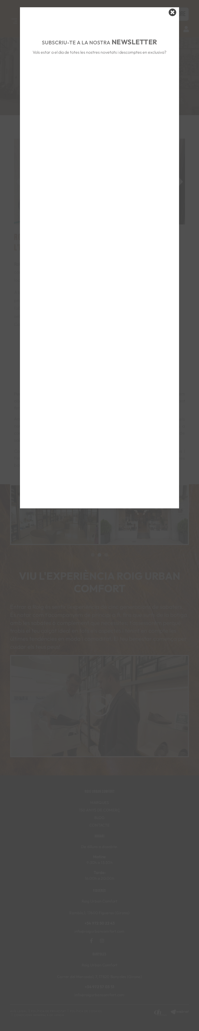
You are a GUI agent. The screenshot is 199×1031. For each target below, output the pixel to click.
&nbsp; (99, 76)
